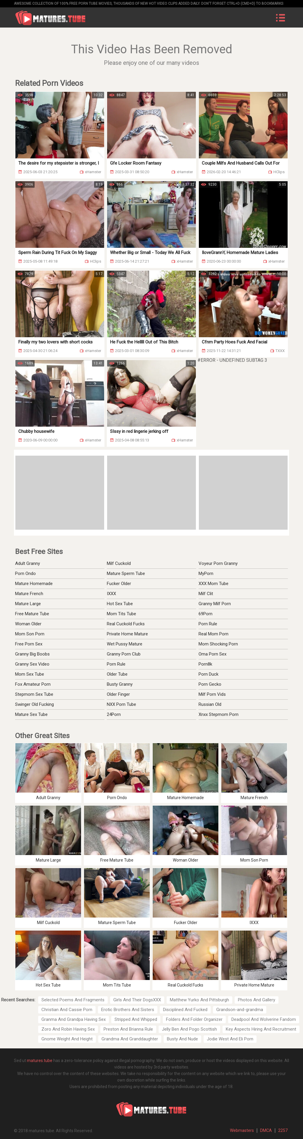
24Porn (114, 714)
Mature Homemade (34, 583)
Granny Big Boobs (32, 654)
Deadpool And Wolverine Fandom (263, 1019)
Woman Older (28, 623)
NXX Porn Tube (121, 704)
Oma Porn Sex (212, 654)
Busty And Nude (182, 1039)
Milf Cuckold (119, 563)
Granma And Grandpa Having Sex (73, 1019)
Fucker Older (119, 583)
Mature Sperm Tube (126, 573)
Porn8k (205, 664)
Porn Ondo (25, 573)
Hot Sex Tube (120, 603)
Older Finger (118, 694)
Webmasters (242, 1130)
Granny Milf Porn (215, 603)
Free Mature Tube (32, 613)
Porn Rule (208, 623)
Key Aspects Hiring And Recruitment (261, 1029)
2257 (283, 1130)
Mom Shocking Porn (218, 644)
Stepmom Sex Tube (34, 694)
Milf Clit (206, 593)
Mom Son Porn (29, 634)
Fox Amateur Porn (33, 684)
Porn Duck (208, 674)
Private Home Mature (127, 634)
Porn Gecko (210, 684)
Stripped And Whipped (136, 1019)
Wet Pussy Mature (124, 644)
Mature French (29, 593)
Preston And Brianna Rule (128, 1029)
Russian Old (210, 704)
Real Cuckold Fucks (126, 623)
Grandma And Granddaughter (129, 1039)
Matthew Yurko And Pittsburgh (199, 1000)
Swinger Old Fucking (34, 704)
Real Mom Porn (213, 634)
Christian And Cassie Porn (66, 1009)
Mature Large (28, 603)
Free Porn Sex (28, 644)
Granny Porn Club (124, 654)
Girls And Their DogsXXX (137, 1000)
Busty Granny (120, 684)
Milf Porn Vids (212, 694)
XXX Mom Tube (213, 583)
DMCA (266, 1130)
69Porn (205, 613)
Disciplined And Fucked (185, 1009)
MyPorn (206, 573)
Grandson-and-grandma (239, 1009)
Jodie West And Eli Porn (230, 1039)
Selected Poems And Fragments (72, 1000)
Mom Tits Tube (121, 613)
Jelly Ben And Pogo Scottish (189, 1029)
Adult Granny (27, 563)
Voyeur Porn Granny (218, 563)
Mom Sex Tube (29, 674)
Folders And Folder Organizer (194, 1019)
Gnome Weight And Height (67, 1039)
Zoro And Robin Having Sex (68, 1029)
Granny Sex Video (32, 664)
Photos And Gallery (256, 1000)
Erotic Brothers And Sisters (127, 1009)
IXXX (111, 593)
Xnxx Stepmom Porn (218, 714)
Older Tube (117, 674)
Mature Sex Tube (31, 714)
